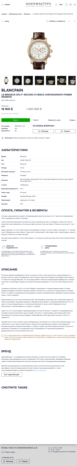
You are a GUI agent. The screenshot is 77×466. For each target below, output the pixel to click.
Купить (15, 120)
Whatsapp (43, 131)
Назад (5, 21)
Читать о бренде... (40, 370)
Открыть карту (8, 452)
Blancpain (12, 90)
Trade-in (36, 120)
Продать (72, 120)
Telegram (65, 131)
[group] (38, 51)
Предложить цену (54, 120)
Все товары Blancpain (11, 375)
